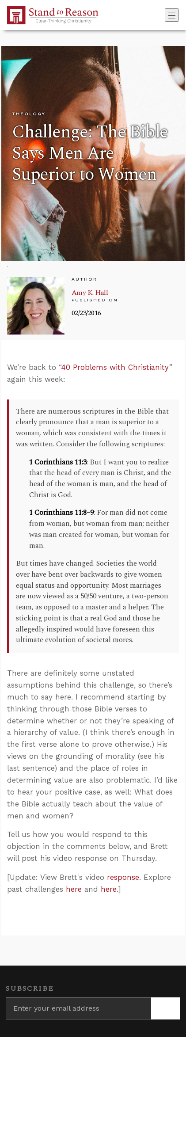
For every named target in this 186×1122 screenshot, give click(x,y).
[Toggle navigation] (172, 15)
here (74, 889)
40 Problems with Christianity (115, 367)
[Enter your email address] (78, 1008)
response (123, 877)
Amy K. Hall (90, 292)
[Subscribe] (165, 1008)
